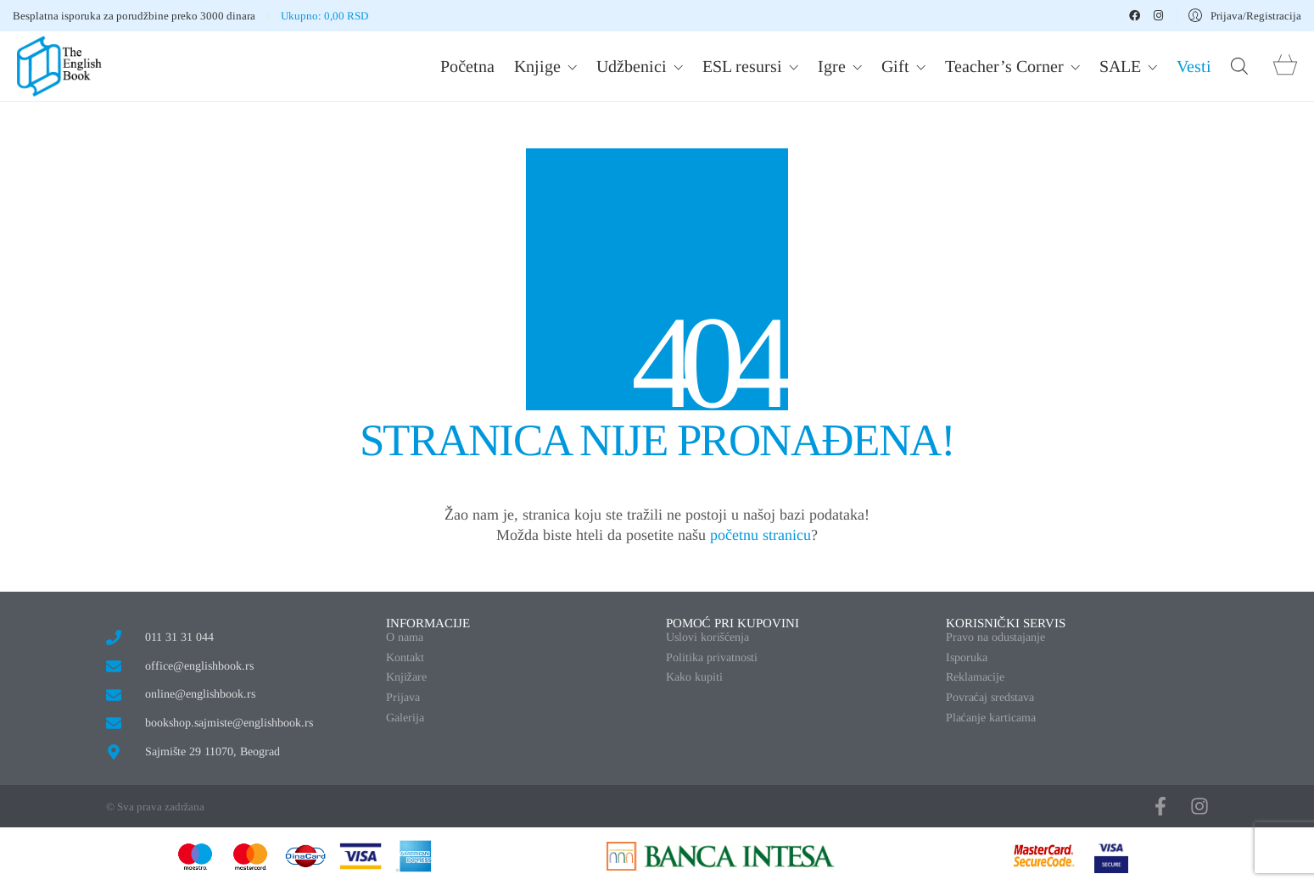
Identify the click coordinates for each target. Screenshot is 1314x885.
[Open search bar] (1239, 66)
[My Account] (1244, 15)
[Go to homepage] (59, 66)
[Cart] (1285, 66)
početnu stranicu (760, 534)
